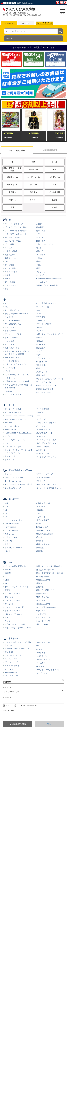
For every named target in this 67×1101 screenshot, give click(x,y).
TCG (6, 742)
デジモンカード (11, 738)
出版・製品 (38, 1090)
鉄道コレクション (43, 544)
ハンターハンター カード (15, 725)
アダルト (8, 590)
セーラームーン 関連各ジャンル (49, 488)
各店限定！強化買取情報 (46, 919)
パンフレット (41, 272)
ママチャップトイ (43, 430)
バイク (7, 551)
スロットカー (10, 534)
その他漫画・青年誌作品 (15, 908)
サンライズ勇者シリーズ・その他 (49, 379)
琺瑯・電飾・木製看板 (14, 1016)
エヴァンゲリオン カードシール (49, 738)
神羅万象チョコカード (14, 779)
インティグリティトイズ (15, 440)
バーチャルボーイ (12, 666)
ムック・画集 (10, 268)
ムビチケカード (42, 779)
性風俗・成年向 (11, 251)
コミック (8, 248)
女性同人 (12, 192)
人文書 (39, 224)
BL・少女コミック (12, 237)
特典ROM (40, 940)
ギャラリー (40, 1052)
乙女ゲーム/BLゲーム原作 (15, 624)
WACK (39, 801)
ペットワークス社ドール (46, 423)
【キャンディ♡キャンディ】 (16, 364)
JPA (6, 307)
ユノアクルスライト (44, 433)
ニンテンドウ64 (11, 659)
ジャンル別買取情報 (17, 151)
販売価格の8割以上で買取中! (16, 898)
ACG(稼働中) (10, 749)
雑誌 (38, 268)
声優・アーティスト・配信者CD (49, 566)
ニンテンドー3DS (12, 690)
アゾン (7, 436)
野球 (12, 207)
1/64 (6, 517)
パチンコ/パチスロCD (13, 614)
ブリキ (39, 327)
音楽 (6, 289)
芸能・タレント (42, 237)
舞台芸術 (40, 227)
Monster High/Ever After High (16, 419)
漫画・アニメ (41, 858)
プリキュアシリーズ (13, 488)
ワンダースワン (42, 673)
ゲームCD (9, 604)
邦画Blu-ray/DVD (43, 604)
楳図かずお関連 (42, 576)
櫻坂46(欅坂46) (11, 808)
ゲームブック (41, 282)
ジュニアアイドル (43, 618)
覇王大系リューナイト (14, 357)
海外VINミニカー (43, 530)
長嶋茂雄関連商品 (12, 1034)
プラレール (40, 506)
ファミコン (9, 652)
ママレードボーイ (43, 478)
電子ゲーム (40, 690)
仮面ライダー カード (44, 752)
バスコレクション (43, 503)
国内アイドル (41, 833)
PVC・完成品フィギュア (46, 303)
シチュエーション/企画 (14, 607)
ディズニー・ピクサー (14, 334)
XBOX (38, 680)
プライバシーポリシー (43, 1097)
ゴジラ (7, 371)
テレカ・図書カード (13, 940)
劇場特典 (8, 1052)
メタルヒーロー (42, 372)
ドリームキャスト (43, 659)
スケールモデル (11, 530)
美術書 (7, 278)
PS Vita (39, 649)
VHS (6, 583)
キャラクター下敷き (13, 786)
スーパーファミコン (13, 655)
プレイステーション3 (13, 700)
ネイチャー (40, 255)
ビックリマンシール (44, 728)
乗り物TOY (33, 169)
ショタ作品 (40, 908)
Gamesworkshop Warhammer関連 (49, 278)
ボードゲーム (41, 275)
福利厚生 (6, 1078)
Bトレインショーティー (14, 520)
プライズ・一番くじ (44, 307)
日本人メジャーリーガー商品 (16, 1031)
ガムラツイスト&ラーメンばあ (48, 735)
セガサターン (41, 656)
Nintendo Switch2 (11, 676)
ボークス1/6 (41, 426)
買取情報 (37, 1074)
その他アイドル (42, 812)
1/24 (6, 510)
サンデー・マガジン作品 (15, 905)
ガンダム (40, 351)
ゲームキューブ (11, 662)
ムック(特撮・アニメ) (13, 241)
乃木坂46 (8, 801)
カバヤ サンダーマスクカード (48, 769)
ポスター (33, 185)
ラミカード (40, 718)
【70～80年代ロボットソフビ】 (17, 375)
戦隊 (38, 368)
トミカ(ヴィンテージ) (13, 548)
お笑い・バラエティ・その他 (16, 587)
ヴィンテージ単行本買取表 (16, 231)
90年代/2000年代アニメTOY (47, 385)
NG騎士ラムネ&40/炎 (45, 389)
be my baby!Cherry (12, 426)
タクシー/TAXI (11, 537)
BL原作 (8, 573)
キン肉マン (9, 317)
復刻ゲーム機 (41, 694)
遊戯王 (7, 735)
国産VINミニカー (43, 527)
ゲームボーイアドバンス (15, 683)
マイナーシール (42, 731)
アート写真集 (10, 282)
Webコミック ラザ (10, 1094)
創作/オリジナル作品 (44, 901)
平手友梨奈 (9, 805)
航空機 (39, 537)
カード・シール (33, 177)
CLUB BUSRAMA (12, 524)
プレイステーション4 (13, 703)
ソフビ (39, 314)
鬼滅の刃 (40, 341)
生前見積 (37, 1078)
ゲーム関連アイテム (13, 324)
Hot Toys (8, 391)
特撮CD (39, 583)
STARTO (8, 833)
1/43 (6, 513)
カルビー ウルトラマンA (46, 776)
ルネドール (40, 450)
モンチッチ (40, 481)
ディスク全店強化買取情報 (16, 566)
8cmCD (8, 570)
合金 (38, 310)
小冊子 (39, 265)
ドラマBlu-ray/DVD (12, 611)
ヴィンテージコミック (14, 224)
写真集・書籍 (41, 815)
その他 (54, 207)
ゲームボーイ (10, 679)
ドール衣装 (9, 460)
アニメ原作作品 (11, 912)
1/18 (6, 506)
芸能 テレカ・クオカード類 (47, 786)
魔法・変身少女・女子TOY (12, 169)
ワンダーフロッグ (43, 453)
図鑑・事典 (40, 241)
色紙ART (8, 759)
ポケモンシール (11, 731)
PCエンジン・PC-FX (44, 666)
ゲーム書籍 (9, 244)
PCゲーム (12, 200)
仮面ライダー (41, 362)
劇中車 (39, 524)
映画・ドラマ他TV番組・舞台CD (49, 573)
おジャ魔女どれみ (12, 310)
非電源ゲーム (10, 258)
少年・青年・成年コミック (16, 234)
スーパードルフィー (13, 447)
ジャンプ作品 (10, 901)
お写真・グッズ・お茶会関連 (48, 877)
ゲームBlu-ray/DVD (12, 600)
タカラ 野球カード (43, 759)
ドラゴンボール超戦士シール (16, 762)
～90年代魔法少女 (12, 361)
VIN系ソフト (41, 614)
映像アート (40, 611)
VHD (7, 580)
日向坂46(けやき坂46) (13, 812)
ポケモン (40, 338)
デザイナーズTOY (43, 324)
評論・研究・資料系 (13, 965)
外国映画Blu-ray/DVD (45, 570)
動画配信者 (9, 837)
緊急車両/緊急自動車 (44, 534)
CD (6, 880)
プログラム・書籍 (43, 880)
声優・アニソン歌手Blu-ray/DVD (18, 628)
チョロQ (8, 541)
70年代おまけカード (13, 721)
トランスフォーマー (44, 358)
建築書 (7, 275)
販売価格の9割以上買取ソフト (17, 648)
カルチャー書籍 (11, 272)
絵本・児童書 (10, 255)
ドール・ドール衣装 (13, 409)
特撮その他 (40, 375)
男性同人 (33, 192)
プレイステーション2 (13, 696)
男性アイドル (12, 185)
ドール (54, 162)
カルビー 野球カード (44, 755)
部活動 (5, 1081)
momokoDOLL (10, 430)
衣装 (38, 1001)
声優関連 (8, 1056)
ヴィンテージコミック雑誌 (16, 227)
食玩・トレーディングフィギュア (49, 334)
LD (6, 576)
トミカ (7, 544)
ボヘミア (6, 1090)
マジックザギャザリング (15, 745)
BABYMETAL (42, 805)
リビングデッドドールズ (46, 443)
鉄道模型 (40, 548)
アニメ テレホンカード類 (15, 783)
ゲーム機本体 (41, 697)
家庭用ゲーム (12, 177)
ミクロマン (9, 344)
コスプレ (33, 200)
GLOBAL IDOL (11, 843)
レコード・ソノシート (45, 621)
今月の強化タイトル (13, 718)
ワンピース (40, 344)
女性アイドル (54, 177)
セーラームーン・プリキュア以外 (18, 484)
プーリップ (40, 419)
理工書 (39, 248)
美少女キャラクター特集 (46, 783)
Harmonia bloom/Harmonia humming (19, 416)
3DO (38, 677)
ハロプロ (8, 819)
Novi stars (8, 423)
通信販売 (37, 1081)
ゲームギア (40, 663)
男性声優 (40, 587)
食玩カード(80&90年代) (14, 769)
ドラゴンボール (11, 338)
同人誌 (7, 919)
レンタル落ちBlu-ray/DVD (46, 607)
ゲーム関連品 (41, 701)
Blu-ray (7, 877)
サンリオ (8, 474)
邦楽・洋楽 (40, 600)
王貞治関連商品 (42, 1031)
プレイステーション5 (45, 642)
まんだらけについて (11, 1071)
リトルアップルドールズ (46, 440)
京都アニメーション (13, 348)
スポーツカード (42, 762)
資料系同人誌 (41, 965)
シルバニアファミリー (14, 478)
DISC (55, 169)
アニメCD (9, 597)
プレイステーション (13, 693)
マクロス (40, 355)
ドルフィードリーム (13, 456)
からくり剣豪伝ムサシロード (16, 314)
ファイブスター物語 (44, 382)
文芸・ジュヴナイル (44, 244)
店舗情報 (37, 1071)
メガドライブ (41, 653)
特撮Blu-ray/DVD (43, 580)
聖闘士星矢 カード (43, 742)
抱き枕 (7, 950)
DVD (7, 883)
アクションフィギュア (14, 394)
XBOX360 (40, 683)
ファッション (10, 285)
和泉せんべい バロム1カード (47, 773)
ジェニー (8, 443)
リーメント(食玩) (43, 447)
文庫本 (39, 258)
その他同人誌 (54, 192)
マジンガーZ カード (44, 749)
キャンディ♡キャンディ (46, 457)
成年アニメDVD (42, 624)
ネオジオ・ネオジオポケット (48, 670)
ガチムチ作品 (41, 905)
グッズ (7, 1049)
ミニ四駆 (40, 510)
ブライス (40, 416)
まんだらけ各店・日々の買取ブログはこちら (33, 47)
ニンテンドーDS (11, 686)
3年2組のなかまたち (13, 412)
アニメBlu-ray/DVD (12, 594)
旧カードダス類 (42, 725)
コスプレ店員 (8, 1097)
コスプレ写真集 (42, 947)
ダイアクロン (10, 331)
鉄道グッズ (40, 541)
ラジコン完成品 (42, 520)
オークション (39, 1084)
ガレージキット (42, 320)
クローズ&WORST (12, 320)
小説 (6, 261)
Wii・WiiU (9, 669)
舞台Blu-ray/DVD (43, 594)
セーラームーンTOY (13, 481)
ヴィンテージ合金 (43, 392)
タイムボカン (10, 327)
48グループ (9, 815)
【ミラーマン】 (11, 378)
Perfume (39, 808)
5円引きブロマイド (44, 766)
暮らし (39, 261)
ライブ (7, 621)
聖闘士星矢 (40, 348)
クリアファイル (42, 721)
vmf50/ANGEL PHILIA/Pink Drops (18, 433)
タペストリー (10, 1059)
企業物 (54, 200)
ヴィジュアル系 (42, 840)
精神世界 (40, 251)
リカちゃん (40, 436)
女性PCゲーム (42, 986)
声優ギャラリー (42, 1056)
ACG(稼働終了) (11, 752)
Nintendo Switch (11, 673)
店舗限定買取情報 (50, 150)
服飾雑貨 (8, 1001)
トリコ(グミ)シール (13, 766)
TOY (33, 162)
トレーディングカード (14, 755)
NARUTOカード (42, 745)
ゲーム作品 (9, 915)
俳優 (38, 837)
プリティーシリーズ (44, 474)
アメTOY (40, 331)
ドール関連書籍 (42, 409)
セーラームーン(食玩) (13, 776)
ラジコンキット (42, 517)
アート (7, 858)
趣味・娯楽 (40, 231)
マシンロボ (9, 341)
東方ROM (40, 936)
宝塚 (54, 185)
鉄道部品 (40, 551)
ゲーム (7, 861)
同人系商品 (9, 943)
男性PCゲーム (10, 986)
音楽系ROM (41, 943)
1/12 (6, 503)
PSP (37, 646)
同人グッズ (40, 898)
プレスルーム (39, 1094)
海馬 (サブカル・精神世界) (47, 285)
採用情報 (6, 1074)
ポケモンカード (11, 728)
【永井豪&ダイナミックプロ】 (17, 381)
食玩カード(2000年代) (13, 773)
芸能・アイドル (42, 597)
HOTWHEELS (10, 527)
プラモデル (40, 317)
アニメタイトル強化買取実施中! (49, 915)
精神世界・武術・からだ (46, 590)
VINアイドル (10, 840)
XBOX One (40, 687)
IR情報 (5, 1084)
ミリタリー (40, 234)
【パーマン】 (10, 368)
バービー (40, 412)
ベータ (7, 618)
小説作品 (40, 912)
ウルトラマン (41, 365)
